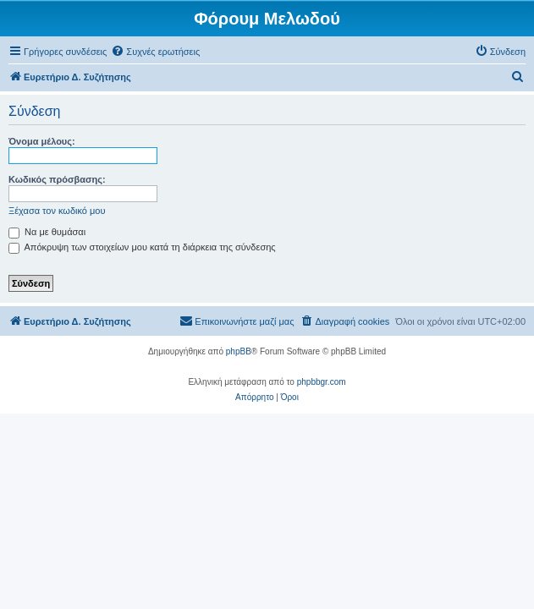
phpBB (238, 351)
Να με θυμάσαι (46, 232)
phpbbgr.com (321, 382)
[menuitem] (155, 51)
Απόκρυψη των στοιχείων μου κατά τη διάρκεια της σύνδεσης (142, 247)
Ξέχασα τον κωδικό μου (57, 211)
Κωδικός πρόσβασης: (57, 179)
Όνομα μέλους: (41, 141)
